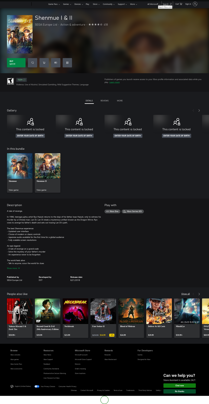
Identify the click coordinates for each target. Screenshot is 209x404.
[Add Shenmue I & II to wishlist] (32, 62)
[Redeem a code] (67, 62)
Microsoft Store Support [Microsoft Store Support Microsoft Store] (83, 359)
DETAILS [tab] (89, 100)
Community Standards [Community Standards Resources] (51, 369)
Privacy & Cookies (103, 390)
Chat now (179, 385)
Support (121, 4)
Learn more (114, 82)
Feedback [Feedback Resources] (47, 364)
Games (66, 4)
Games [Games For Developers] (140, 355)
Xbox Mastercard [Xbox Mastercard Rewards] (110, 359)
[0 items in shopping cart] (178, 3)
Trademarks (130, 390)
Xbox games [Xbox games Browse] (14, 359)
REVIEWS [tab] (105, 100)
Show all (185, 293)
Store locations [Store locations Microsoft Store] (80, 373)
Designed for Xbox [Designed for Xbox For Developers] (144, 359)
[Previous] (193, 110)
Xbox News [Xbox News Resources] (47, 355)
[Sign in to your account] (191, 3)
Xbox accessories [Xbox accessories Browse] (16, 369)
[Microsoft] (20, 4)
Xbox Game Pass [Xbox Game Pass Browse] (16, 364)
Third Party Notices (145, 390)
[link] (20, 173)
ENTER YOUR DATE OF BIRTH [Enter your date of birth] (30, 136)
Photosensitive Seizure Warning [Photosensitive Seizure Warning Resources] (55, 373)
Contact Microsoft (87, 390)
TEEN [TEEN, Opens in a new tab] (21, 80)
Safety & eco (160, 390)
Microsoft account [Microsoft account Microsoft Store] (81, 355)
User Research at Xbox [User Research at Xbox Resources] (52, 378)
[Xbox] (39, 4)
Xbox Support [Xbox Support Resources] (48, 359)
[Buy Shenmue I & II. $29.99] (16, 62)
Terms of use (118, 390)
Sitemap (74, 390)
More (132, 4)
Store (95, 4)
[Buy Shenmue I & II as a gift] (55, 62)
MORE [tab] (120, 100)
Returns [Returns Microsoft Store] (77, 364)
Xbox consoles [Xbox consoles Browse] (15, 355)
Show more (13, 268)
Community (107, 4)
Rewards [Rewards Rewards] (108, 355)
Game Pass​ (53, 4)
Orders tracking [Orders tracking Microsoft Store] (80, 369)
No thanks (179, 391)
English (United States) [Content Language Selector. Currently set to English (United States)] (23, 386)
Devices (77, 4)
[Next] (199, 110)
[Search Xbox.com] (167, 3)
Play (87, 4)
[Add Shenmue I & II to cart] (44, 62)
